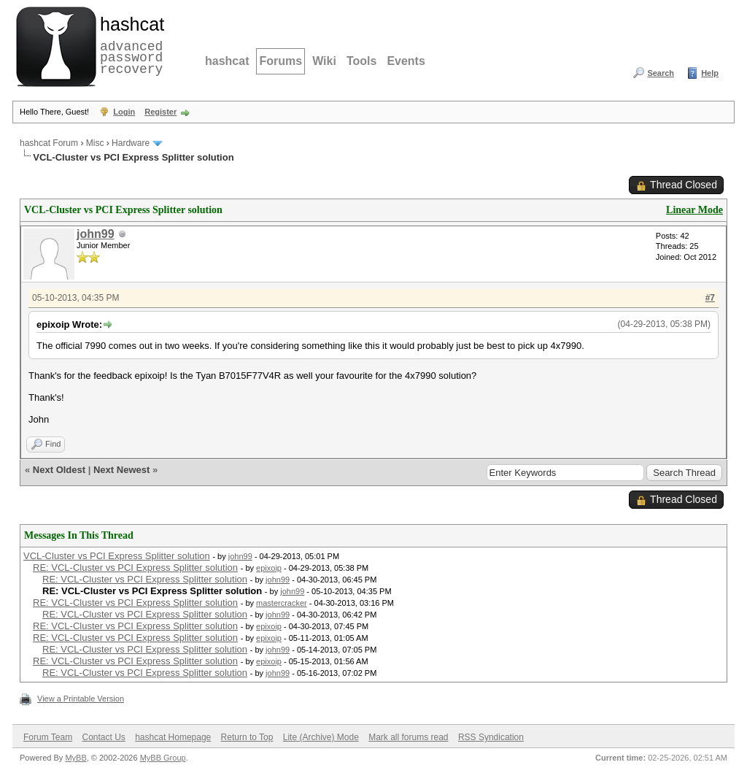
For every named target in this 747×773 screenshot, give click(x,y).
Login (124, 111)
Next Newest (121, 469)
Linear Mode (694, 209)
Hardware (131, 143)
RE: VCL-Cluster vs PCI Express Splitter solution (135, 567)
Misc (95, 143)
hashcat (227, 61)
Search (660, 73)
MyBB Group (163, 757)
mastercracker (281, 603)
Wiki (324, 61)
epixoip (269, 568)
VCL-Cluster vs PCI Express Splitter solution (116, 555)
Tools (361, 61)
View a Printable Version (80, 698)
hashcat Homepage (173, 737)
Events (406, 61)
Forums (280, 61)
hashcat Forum (49, 143)
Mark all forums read (408, 737)
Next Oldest (59, 469)
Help (710, 73)
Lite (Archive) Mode (321, 737)
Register (160, 111)
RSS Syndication (491, 737)
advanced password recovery (129, 44)
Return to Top (247, 737)
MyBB (75, 757)
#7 (710, 298)
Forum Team (47, 737)
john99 (96, 234)
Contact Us (103, 737)
